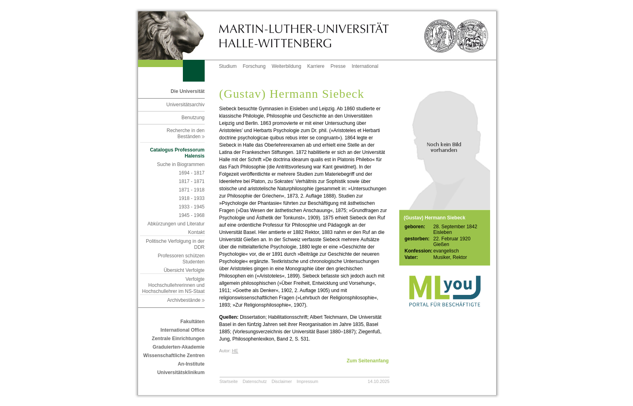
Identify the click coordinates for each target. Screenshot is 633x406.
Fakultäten (192, 321)
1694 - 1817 (192, 173)
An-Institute (191, 364)
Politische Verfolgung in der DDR (175, 244)
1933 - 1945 (192, 207)
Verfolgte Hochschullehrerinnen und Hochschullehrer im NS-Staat (173, 285)
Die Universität (188, 91)
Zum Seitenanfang (368, 361)
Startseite (229, 381)
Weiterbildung (286, 66)
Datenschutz (255, 381)
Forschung (254, 66)
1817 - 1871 (192, 181)
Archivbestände (186, 300)
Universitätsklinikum (180, 372)
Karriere (316, 66)
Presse (338, 66)
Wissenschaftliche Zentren (174, 355)
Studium (228, 66)
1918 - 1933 (192, 198)
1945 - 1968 (192, 215)
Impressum (307, 381)
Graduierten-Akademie (179, 347)
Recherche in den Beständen (186, 133)
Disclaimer (282, 381)
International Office (182, 330)
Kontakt (196, 232)
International (365, 66)
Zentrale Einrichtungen (178, 338)
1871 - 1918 (192, 190)
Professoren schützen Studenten (181, 259)
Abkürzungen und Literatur (175, 224)
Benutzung (192, 117)
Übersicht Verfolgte (183, 270)
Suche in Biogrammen (181, 164)
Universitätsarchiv (185, 104)
